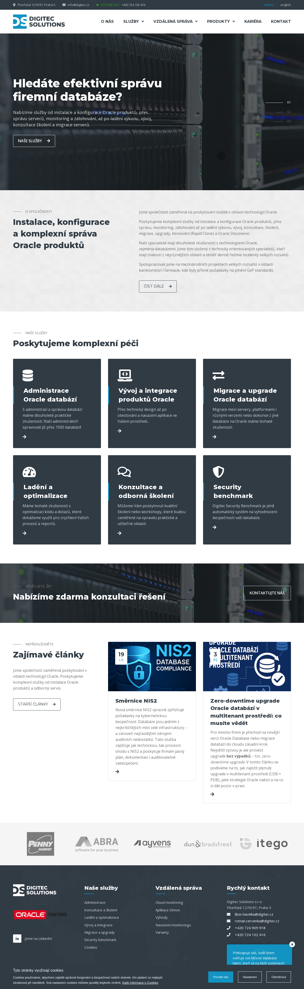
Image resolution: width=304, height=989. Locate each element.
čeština (269, 4)
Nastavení (250, 977)
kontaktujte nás (267, 593)
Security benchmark (100, 939)
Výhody (162, 917)
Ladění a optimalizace (101, 917)
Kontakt (281, 21)
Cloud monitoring (169, 902)
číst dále (158, 286)
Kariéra (252, 21)
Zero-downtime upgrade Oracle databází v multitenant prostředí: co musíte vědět (246, 712)
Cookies (90, 947)
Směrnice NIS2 (136, 701)
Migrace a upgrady (99, 932)
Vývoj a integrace (98, 925)
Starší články (37, 704)
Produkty (221, 21)
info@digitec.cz (78, 5)
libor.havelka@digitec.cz (254, 914)
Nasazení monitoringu (173, 925)
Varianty (162, 932)
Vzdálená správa (175, 21)
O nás (107, 21)
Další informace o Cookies (140, 982)
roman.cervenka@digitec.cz (257, 920)
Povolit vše (220, 977)
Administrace (94, 902)
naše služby (34, 140)
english (285, 4)
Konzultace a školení (100, 910)
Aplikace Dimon (168, 910)
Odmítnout (278, 977)
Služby (133, 21)
